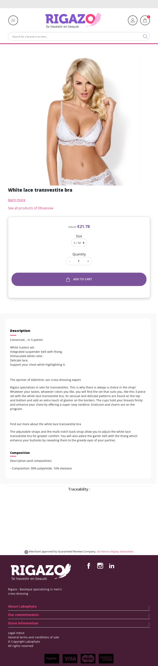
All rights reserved (20, 646)
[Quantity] (79, 260)
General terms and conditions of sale (33, 637)
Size (79, 236)
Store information (23, 623)
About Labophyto (22, 606)
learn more (16, 200)
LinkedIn (112, 566)
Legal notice (16, 633)
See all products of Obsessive (30, 208)
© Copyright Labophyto (24, 641)
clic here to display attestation (115, 551)
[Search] (79, 36)
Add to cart (79, 279)
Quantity (79, 254)
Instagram (100, 566)
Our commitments (23, 614)
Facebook (89, 566)
